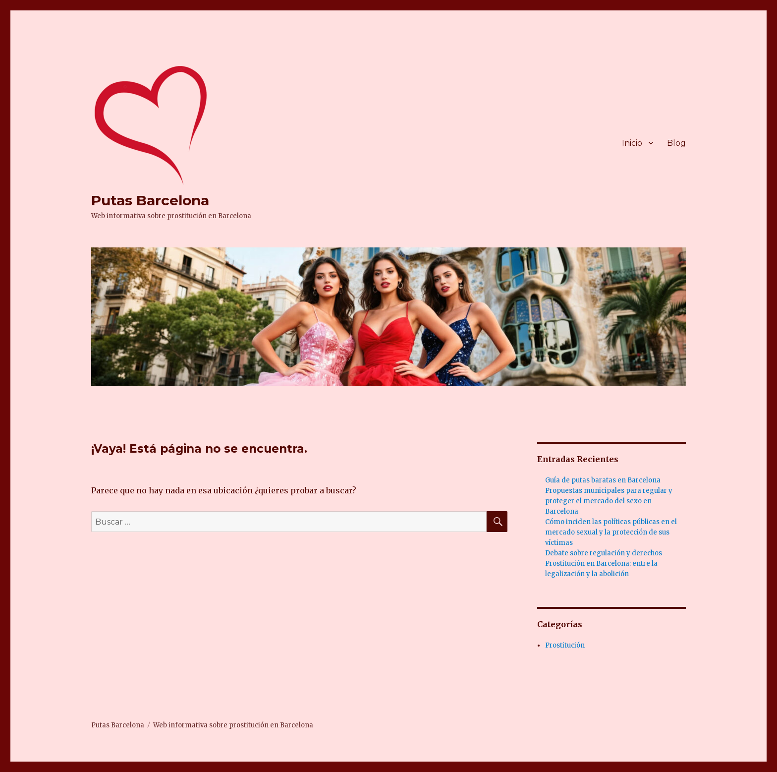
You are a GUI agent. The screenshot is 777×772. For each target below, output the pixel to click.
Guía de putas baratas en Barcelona (603, 480)
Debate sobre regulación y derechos (603, 553)
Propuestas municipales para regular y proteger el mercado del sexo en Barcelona (608, 501)
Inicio (632, 143)
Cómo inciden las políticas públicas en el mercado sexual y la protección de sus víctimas (611, 532)
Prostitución (565, 645)
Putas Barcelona (150, 200)
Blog (676, 143)
